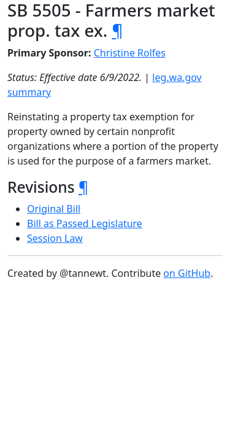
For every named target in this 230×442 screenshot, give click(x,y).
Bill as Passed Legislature (84, 223)
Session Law (55, 238)
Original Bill (53, 208)
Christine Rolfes (130, 53)
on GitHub (186, 273)
